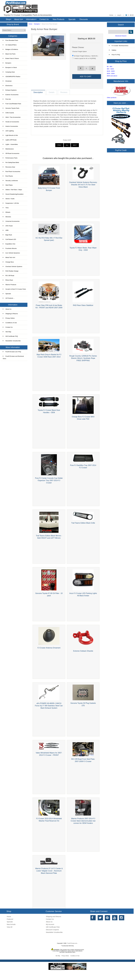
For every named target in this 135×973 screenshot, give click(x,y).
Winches (7, 217)
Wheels (6, 212)
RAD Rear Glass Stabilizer (83, 305)
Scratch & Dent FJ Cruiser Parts (14, 289)
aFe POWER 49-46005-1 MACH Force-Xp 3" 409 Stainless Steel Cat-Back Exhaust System (49, 705)
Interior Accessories (10, 126)
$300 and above (112, 76)
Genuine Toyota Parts (11, 108)
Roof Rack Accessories (11, 171)
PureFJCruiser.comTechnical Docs (13, 357)
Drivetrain (7, 81)
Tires (6, 207)
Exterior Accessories (10, 94)
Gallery (112, 50)
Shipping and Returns (53, 916)
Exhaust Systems (10, 90)
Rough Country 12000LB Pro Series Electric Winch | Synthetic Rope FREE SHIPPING (83, 358)
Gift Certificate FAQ (10, 336)
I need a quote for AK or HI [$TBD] (85, 58)
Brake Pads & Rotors (11, 58)
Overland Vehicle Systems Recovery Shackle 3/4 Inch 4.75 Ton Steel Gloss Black (83, 184)
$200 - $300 (111, 73)
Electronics (7, 85)
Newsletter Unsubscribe (12, 341)
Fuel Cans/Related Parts (12, 103)
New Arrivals (11, 924)
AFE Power (8, 226)
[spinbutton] (86, 68)
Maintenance (8, 149)
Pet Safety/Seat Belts (11, 162)
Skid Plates (8, 185)
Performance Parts (10, 158)
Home (111, 15)
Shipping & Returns (10, 313)
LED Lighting (8, 131)
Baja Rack (7, 235)
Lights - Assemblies (10, 144)
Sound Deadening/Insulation (13, 194)
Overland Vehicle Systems (12, 266)
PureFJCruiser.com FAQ (12, 351)
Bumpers (37, 24)
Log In (119, 15)
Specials (72, 19)
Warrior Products (9, 284)
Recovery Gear (9, 167)
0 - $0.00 (129, 15)
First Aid (7, 99)
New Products (58, 19)
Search (121, 25)
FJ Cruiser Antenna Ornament (49, 648)
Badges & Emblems (10, 49)
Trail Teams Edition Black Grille (83, 523)
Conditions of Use (10, 322)
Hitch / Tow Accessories (12, 117)
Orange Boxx (8, 262)
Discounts (84, 19)
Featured (10, 919)
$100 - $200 (111, 71)
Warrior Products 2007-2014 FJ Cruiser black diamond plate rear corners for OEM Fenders (83, 821)
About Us (18, 19)
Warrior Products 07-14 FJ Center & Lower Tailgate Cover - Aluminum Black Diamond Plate (49, 870)
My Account (50, 924)
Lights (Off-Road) (9, 140)
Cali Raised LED (9, 239)
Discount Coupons (52, 930)
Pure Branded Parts (10, 40)
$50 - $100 (110, 69)
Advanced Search (120, 36)
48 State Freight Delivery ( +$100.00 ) (86, 56)
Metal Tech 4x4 (9, 257)
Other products (111, 97)
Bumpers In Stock (10, 67)
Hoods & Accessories (11, 122)
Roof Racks (8, 176)
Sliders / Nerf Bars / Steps (12, 189)
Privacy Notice (9, 318)
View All (9, 927)
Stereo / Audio (8, 198)
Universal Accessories (11, 221)
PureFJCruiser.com (72, 943)
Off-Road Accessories (11, 153)
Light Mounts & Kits (10, 135)
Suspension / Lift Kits (11, 203)
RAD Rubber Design (10, 271)
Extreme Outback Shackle (83, 651)
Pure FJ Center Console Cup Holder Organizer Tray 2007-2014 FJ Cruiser (49, 480)
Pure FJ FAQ (114, 54)
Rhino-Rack (8, 280)
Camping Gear (9, 72)
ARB (5, 230)
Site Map (7, 332)
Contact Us (44, 19)
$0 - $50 (109, 66)
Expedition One (9, 244)
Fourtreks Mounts (10, 248)
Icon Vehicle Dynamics (11, 253)
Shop (8, 19)
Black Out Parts (9, 54)
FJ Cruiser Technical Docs (118, 45)
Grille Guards (8, 112)
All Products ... (9, 298)
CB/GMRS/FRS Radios (11, 76)
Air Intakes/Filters (10, 45)
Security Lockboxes (10, 180)
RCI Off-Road (8, 275)
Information (30, 19)
